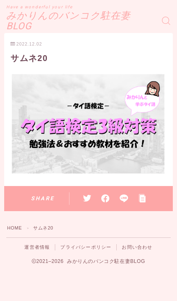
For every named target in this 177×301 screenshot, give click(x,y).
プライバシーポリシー (85, 247)
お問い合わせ (137, 247)
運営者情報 (37, 247)
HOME (14, 227)
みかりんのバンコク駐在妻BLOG (68, 21)
